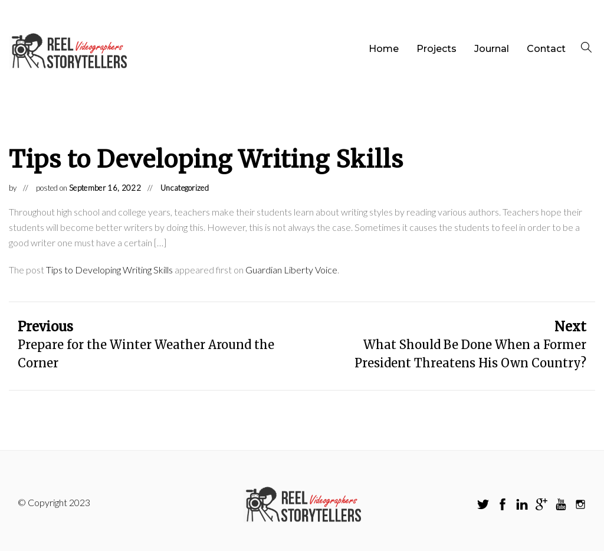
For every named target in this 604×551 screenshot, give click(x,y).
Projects (436, 48)
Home (384, 48)
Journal (491, 48)
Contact (546, 48)
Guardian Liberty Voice (291, 269)
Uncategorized (184, 188)
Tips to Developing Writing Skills (109, 269)
